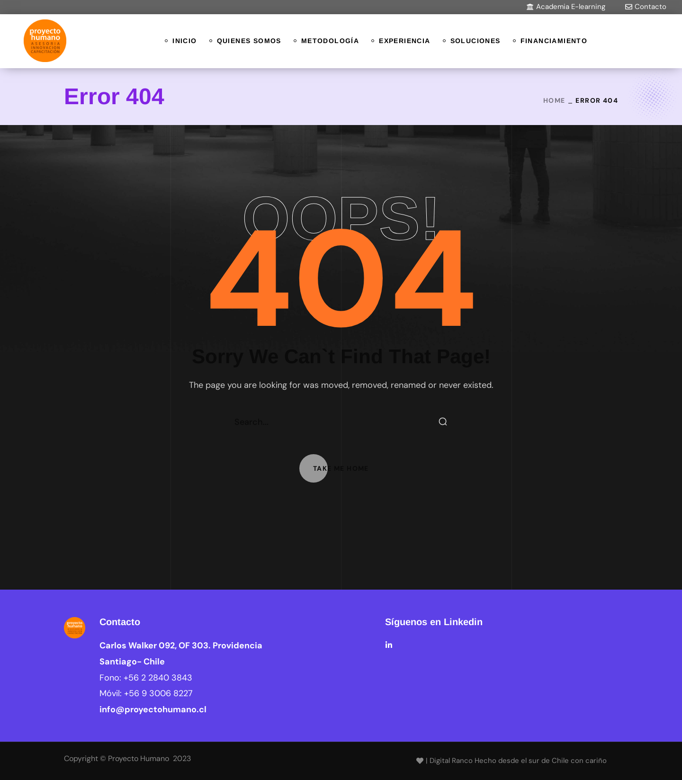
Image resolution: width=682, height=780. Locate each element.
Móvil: (146, 693)
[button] (566, 7)
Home (554, 100)
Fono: (145, 677)
